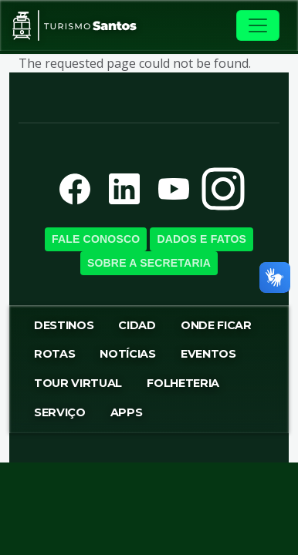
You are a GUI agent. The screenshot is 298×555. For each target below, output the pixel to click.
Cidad (136, 325)
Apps (126, 412)
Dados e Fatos (201, 239)
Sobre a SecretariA (149, 263)
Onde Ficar (216, 325)
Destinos (63, 325)
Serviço (60, 412)
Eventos (208, 354)
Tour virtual (78, 383)
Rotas (54, 354)
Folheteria (183, 383)
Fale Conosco (96, 239)
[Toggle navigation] (257, 25)
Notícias (127, 354)
